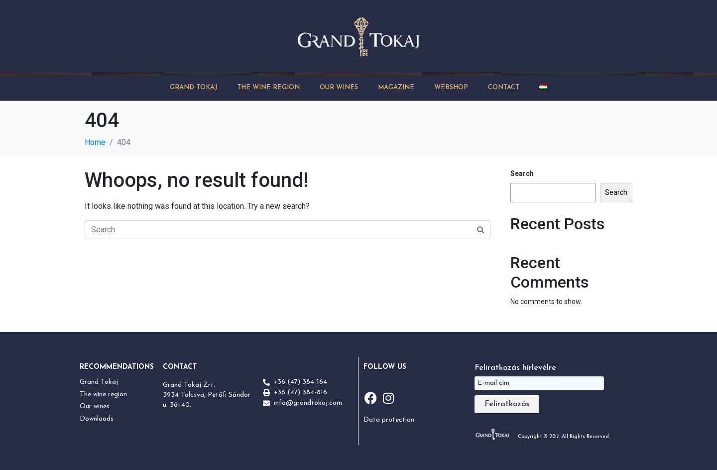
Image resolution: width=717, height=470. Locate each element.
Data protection (388, 420)
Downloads (97, 419)
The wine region (103, 394)
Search (522, 173)
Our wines (95, 406)
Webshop (451, 87)
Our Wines (339, 87)
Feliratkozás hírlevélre (515, 368)
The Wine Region (268, 87)
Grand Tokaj (193, 87)
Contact (503, 87)
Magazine (396, 87)
